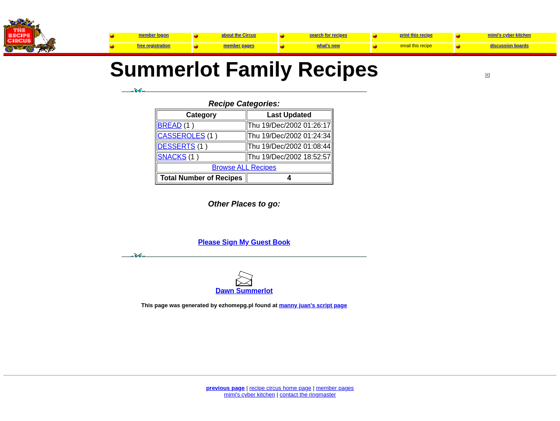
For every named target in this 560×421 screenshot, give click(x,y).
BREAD (170, 125)
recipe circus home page (280, 388)
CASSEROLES (181, 136)
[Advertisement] (520, 240)
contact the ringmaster (308, 394)
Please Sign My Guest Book (244, 242)
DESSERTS (176, 146)
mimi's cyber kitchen (249, 394)
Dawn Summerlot (244, 291)
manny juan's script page (313, 305)
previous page (225, 388)
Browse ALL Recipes (244, 167)
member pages (335, 388)
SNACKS (172, 157)
